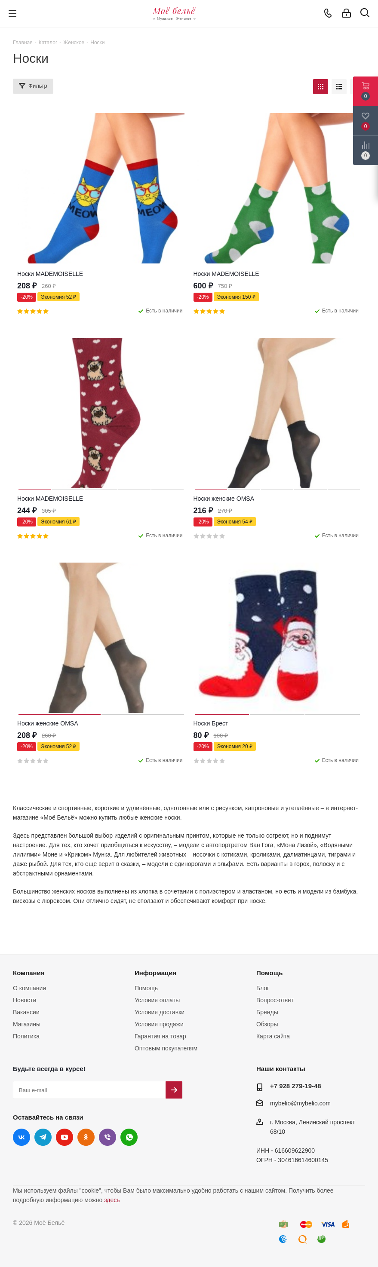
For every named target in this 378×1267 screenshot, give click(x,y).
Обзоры (267, 1024)
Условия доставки (159, 1012)
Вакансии (26, 1012)
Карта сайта (273, 1036)
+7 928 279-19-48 (295, 1085)
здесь (112, 1200)
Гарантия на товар (160, 1036)
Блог (262, 988)
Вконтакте (21, 1137)
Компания (29, 972)
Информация (155, 972)
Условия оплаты (157, 1000)
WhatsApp (129, 1137)
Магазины (26, 1024)
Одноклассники (86, 1137)
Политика (26, 1036)
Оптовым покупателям (166, 1048)
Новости (24, 1000)
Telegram (43, 1137)
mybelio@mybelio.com (300, 1103)
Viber (107, 1137)
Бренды (267, 1012)
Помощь (146, 988)
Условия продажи (159, 1024)
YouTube (64, 1137)
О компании (29, 988)
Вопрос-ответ (275, 1000)
